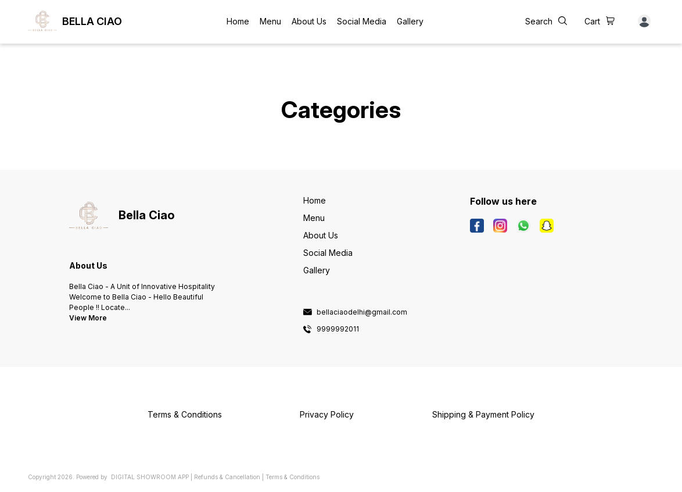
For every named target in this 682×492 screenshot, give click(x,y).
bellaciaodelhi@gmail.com (362, 312)
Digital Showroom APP (150, 476)
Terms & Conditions (292, 476)
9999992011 (338, 329)
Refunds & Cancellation (227, 476)
